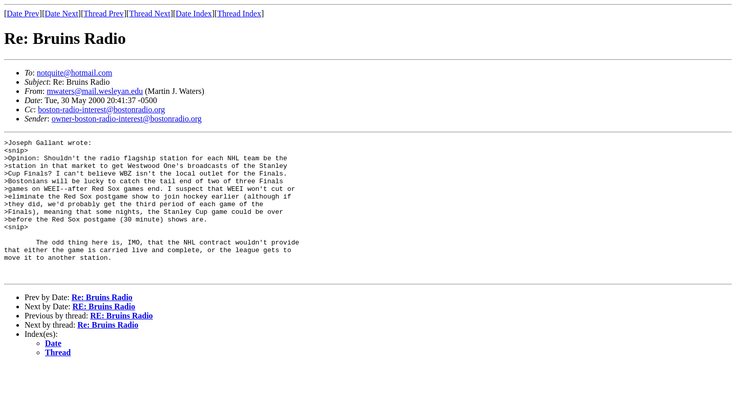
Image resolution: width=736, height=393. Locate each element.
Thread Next (149, 13)
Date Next (61, 13)
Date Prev (23, 13)
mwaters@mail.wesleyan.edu (95, 91)
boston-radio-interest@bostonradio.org (101, 109)
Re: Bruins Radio (102, 325)
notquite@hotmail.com (74, 72)
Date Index (194, 13)
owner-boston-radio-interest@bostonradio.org (127, 118)
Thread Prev (103, 13)
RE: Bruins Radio (104, 334)
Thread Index (239, 13)
